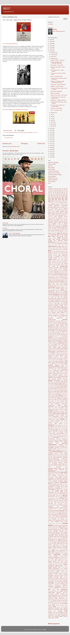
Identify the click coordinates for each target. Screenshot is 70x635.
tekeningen (50, 546)
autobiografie (58, 226)
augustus (53, 112)
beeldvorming (54, 233)
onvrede (58, 448)
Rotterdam (54, 499)
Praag (56, 476)
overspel (65, 460)
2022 (51, 47)
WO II (65, 603)
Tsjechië (51, 558)
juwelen (49, 369)
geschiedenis (64, 323)
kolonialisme (65, 379)
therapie (49, 550)
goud (53, 329)
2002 (59, 195)
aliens (59, 213)
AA (66, 202)
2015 (51, 135)
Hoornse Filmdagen (52, 345)
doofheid (62, 288)
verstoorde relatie (58, 576)
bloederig (65, 243)
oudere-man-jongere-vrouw (53, 458)
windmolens (59, 602)
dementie (62, 280)
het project (52, 339)
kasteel (57, 372)
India (66, 354)
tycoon (58, 561)
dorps (54, 290)
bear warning (57, 231)
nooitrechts (50, 430)
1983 (55, 192)
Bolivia (66, 246)
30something (60, 201)
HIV (57, 341)
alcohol (49, 213)
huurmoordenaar (59, 348)
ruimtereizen (50, 500)
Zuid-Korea (65, 613)
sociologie (53, 526)
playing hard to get (60, 471)
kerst (66, 373)
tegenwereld (62, 544)
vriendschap (50, 586)
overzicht (55, 461)
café (61, 256)
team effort (65, 543)
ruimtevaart (56, 500)
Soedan (56, 526)
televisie (58, 546)
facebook (65, 305)
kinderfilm (65, 374)
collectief (65, 263)
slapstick (62, 519)
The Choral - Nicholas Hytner (10, 150)
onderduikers (58, 438)
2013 (51, 139)
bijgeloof (65, 240)
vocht (56, 582)
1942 (52, 188)
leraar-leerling (60, 387)
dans (59, 273)
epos (59, 301)
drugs (66, 292)
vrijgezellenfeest (58, 586)
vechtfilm (50, 568)
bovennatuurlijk (64, 247)
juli (51, 114)
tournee (62, 553)
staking (49, 533)
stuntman (55, 540)
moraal (65, 416)
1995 (62, 194)
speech (60, 529)
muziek (25, 132)
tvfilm (56, 560)
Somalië (49, 528)
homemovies (50, 343)
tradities (65, 553)
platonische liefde (63, 469)
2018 (51, 130)
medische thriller (51, 402)
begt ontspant (59, 236)
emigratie (58, 300)
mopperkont (61, 416)
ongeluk (65, 441)
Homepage (24, 143)
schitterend (50, 509)
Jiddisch (62, 365)
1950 (58, 188)
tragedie (49, 554)
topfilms (53, 553)
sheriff (66, 517)
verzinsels (53, 578)
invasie (57, 359)
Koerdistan (59, 379)
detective (50, 282)
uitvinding (57, 562)
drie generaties (63, 291)
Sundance (60, 540)
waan (58, 589)
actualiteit (63, 207)
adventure (60, 208)
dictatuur (62, 282)
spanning (50, 529)
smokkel (62, 521)
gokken (57, 327)
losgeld (49, 394)
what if (49, 599)
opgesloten (56, 453)
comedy (54, 264)
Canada (55, 257)
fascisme (50, 308)
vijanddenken (60, 579)
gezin (66, 325)
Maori (58, 399)
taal (52, 543)
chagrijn (62, 259)
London (57, 392)
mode (54, 412)
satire (53, 505)
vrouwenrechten (63, 587)
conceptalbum (50, 269)
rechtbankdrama (58, 488)
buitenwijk (50, 255)
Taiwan (55, 543)
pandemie (65, 462)
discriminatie (50, 285)
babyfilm (62, 227)
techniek (49, 544)
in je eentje (57, 354)
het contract (54, 337)
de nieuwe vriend (63, 277)
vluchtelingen (51, 582)
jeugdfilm (65, 363)
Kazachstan (65, 372)
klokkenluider (59, 377)
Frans (62, 315)
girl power (54, 326)
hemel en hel (58, 336)
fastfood (56, 308)
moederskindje (51, 415)
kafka (59, 369)
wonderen (57, 605)
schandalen (50, 506)
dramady (65, 290)
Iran (61, 359)
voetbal (58, 582)
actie (54, 207)
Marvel (49, 401)
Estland (55, 302)
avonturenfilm (64, 226)
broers (49, 252)
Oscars (54, 455)
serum (49, 517)
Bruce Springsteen (54, 252)
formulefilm (50, 315)
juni (52, 116)
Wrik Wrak (5, 228)
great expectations (64, 329)
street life (53, 539)
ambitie (55, 216)
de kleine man (63, 276)
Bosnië (57, 247)
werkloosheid (50, 598)
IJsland (62, 351)
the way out (62, 548)
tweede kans (61, 560)
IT (64, 361)
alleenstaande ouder (51, 215)
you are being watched (62, 606)
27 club (55, 201)
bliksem (53, 243)
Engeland (52, 301)
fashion (53, 308)
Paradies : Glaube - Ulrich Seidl (57, 60)
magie (55, 396)
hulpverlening (64, 347)
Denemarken (57, 281)
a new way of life (62, 202)
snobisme (53, 523)
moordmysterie (55, 416)
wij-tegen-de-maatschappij (62, 600)
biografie (50, 242)
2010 (51, 145)
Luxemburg (53, 395)
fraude (66, 315)
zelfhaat (49, 609)
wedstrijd (57, 593)
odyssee (51, 434)
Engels (56, 301)
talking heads (59, 543)
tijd (67, 550)
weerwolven (59, 595)
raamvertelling (52, 485)
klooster (63, 377)
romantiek (61, 498)
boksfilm (63, 246)
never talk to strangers (57, 426)
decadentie (54, 280)
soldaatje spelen (61, 526)
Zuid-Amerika (60, 613)
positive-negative (61, 475)
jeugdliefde (50, 365)
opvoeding (50, 454)
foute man (59, 315)
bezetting (50, 240)
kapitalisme (50, 372)
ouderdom (65, 457)
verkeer (61, 572)
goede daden (52, 327)
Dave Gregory (24, 109)
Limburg (61, 391)
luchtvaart (63, 394)
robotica (49, 496)
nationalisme (50, 423)
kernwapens (63, 373)
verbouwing (53, 570)
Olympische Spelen (55, 436)
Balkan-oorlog (64, 229)
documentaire (14, 132)
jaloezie (49, 362)
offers (49, 436)
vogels (62, 582)
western (56, 598)
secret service (55, 513)
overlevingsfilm (56, 460)
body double (64, 244)
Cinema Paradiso (52, 164)
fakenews (50, 307)
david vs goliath (51, 274)
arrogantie (59, 223)
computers (65, 267)
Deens (57, 280)
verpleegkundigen (56, 575)
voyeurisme (50, 585)
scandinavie (61, 505)
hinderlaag (53, 340)
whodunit (55, 600)
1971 (51, 191)
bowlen (49, 249)
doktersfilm (58, 287)
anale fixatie (65, 218)
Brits (10, 132)
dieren (49, 284)
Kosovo (54, 381)
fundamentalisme (61, 316)
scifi (59, 512)
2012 (51, 141)
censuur (58, 259)
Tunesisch (56, 558)
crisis (60, 271)
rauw (55, 486)
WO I (63, 603)
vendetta (61, 568)
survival (59, 542)
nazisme (60, 423)
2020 (51, 51)
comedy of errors (60, 264)
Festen (56, 309)
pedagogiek (60, 465)
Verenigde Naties (64, 570)
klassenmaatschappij (62, 376)
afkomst (54, 209)
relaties (57, 491)
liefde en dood (51, 391)
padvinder (65, 461)
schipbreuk (65, 507)
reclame (58, 489)
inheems (65, 355)
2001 (57, 195)
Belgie (59, 237)
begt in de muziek (62, 234)
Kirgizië (54, 376)
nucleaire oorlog (63, 432)
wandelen (61, 591)
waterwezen (58, 592)
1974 (58, 191)
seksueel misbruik (61, 514)
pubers (61, 483)
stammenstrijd (57, 533)
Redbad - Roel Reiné (55, 93)
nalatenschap (56, 422)
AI (63, 212)
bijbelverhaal (60, 240)
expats (62, 304)
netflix (51, 426)
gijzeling (50, 326)
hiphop (56, 340)
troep (59, 557)
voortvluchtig (62, 583)
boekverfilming (52, 246)
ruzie (55, 502)
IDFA (56, 351)
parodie (66, 464)
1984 (58, 192)
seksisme (50, 514)
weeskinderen (64, 595)
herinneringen (64, 336)
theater (66, 548)
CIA (57, 262)
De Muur (57, 277)
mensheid (59, 405)
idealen (49, 351)
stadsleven (65, 532)
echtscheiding (56, 295)
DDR (56, 274)
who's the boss (62, 599)
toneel (49, 553)
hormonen (58, 345)
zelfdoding (65, 608)
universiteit (50, 564)
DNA (66, 285)
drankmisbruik (51, 291)
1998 (49, 195)
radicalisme (62, 485)
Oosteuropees (63, 450)
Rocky (59, 496)
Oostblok (54, 450)
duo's (62, 294)
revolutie (61, 492)
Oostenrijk (58, 450)
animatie (58, 219)
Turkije (59, 558)
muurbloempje (57, 419)
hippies (59, 340)
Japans (65, 362)
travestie (49, 557)
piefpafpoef (50, 469)
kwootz (63, 384)
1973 (55, 191)
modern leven (64, 412)
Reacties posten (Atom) (14, 146)
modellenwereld (59, 412)
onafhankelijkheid (56, 437)
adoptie (56, 208)
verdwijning (58, 570)
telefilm (54, 546)
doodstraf (52, 288)
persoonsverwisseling (53, 468)
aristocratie (65, 222)
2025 (51, 41)
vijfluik (64, 579)
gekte (59, 321)
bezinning (54, 240)
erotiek (65, 301)
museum (65, 418)
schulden (53, 512)
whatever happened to (55, 599)
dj (64, 285)
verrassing (65, 575)
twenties (54, 561)
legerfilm (65, 386)
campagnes (65, 256)
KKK (57, 376)
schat (58, 506)
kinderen (61, 374)
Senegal (49, 516)
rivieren (60, 495)
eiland (52, 300)
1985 (60, 192)
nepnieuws (65, 425)
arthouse (50, 225)
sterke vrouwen (53, 536)
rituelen (53, 495)
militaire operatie (51, 409)
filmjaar (49, 312)
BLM (56, 243)
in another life (62, 352)
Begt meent (51, 236)
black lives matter (59, 242)
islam (53, 361)
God (49, 327)
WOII (53, 605)
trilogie (56, 557)
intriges (61, 358)
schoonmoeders (51, 510)
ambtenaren (60, 216)
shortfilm (49, 519)
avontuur (50, 227)
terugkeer (50, 547)
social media (64, 525)
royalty (66, 499)
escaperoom (50, 302)
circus (60, 262)
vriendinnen (64, 585)
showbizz (54, 519)
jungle (59, 367)
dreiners (57, 291)
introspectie (65, 358)
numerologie (50, 433)
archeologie (50, 222)
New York (50, 427)
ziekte (65, 611)
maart (52, 122)
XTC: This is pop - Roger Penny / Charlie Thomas (58, 106)
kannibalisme (56, 370)
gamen (66, 316)
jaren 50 (49, 363)
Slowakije (65, 520)
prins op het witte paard (62, 479)
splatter (66, 531)
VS (49, 589)
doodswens (57, 288)
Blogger (44, 629)
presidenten (59, 478)
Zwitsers (57, 617)
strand (49, 539)
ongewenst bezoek (53, 443)
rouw (57, 499)
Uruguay (53, 564)
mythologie (57, 420)
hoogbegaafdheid (64, 344)
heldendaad (65, 334)
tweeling (66, 560)
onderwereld (50, 440)
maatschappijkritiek (59, 395)
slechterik (53, 520)
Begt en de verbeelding (53, 162)
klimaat (54, 377)
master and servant (55, 401)
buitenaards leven (56, 253)
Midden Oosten (58, 406)
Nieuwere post (7, 143)
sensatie (53, 516)
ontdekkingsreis (51, 446)
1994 (60, 194)
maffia (52, 396)
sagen (55, 503)
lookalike (61, 392)
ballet (49, 230)
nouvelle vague (51, 432)
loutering (52, 394)
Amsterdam (60, 218)
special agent (56, 529)
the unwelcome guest (55, 548)
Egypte (63, 298)
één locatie (50, 297)
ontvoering (56, 447)
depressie (62, 281)
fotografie (55, 315)
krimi (66, 383)
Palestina (60, 462)
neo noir (62, 425)
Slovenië (62, 520)
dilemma (53, 284)
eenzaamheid (50, 298)
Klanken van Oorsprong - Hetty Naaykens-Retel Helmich (57, 82)
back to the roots (58, 229)
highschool (61, 339)
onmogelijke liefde (63, 444)
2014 (51, 137)
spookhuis (50, 532)
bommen (53, 247)
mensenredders (51, 405)
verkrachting (50, 574)
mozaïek (62, 418)
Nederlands (51, 425)
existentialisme (57, 304)
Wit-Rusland (59, 603)
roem (61, 496)
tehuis (66, 544)
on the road (63, 436)
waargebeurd (64, 589)
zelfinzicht (57, 609)
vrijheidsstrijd (57, 587)
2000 (54, 195)
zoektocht (61, 612)
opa (63, 451)
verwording (65, 576)
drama (62, 290)
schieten (57, 507)
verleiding (56, 574)
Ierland (58, 351)
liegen (55, 391)
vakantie (50, 567)
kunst (56, 384)
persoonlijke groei (61, 466)
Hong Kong (50, 344)
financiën (63, 312)
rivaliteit (57, 495)
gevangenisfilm (51, 325)
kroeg (49, 384)
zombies (65, 612)
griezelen (56, 330)
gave (66, 318)
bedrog (49, 233)
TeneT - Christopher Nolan (56, 110)
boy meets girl (54, 249)
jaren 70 (57, 363)
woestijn (49, 605)
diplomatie (65, 284)
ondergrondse (64, 438)
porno (49, 475)
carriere (50, 259)
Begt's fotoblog (51, 167)
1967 (64, 189)
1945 (54, 188)
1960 (51, 189)
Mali (52, 398)
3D (63, 201)
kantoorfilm (62, 370)
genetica (65, 322)
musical (49, 419)
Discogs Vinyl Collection (53, 171)
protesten (65, 481)
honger (59, 344)
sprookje (57, 532)
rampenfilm (50, 486)
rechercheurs (51, 488)
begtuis (66, 236)
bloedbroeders (60, 243)
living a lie (54, 392)
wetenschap (61, 598)
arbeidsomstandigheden (63, 220)
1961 (53, 189)
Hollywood (60, 341)
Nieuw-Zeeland (51, 429)
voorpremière (51, 583)
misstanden (50, 412)
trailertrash (65, 554)
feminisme (52, 309)
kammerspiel (50, 370)
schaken (65, 505)
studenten (51, 540)
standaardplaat (51, 535)
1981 (51, 192)
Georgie (59, 323)
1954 (64, 188)
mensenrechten (64, 403)
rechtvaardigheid (51, 489)
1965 (62, 189)
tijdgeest (49, 551)
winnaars (65, 602)
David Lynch (65, 273)
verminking (65, 574)
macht (49, 396)
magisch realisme (60, 396)
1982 (53, 192)
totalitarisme (57, 553)
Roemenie (65, 496)
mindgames (61, 409)
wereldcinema (55, 596)
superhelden (65, 540)
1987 (64, 192)
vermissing (50, 575)
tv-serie (52, 560)
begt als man (61, 233)
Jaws (60, 363)
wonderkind (62, 605)
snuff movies (57, 523)
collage (62, 263)
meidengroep (57, 402)
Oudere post (41, 143)
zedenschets (56, 608)
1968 (66, 189)
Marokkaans (65, 399)
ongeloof (61, 441)
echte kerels (50, 295)
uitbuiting (65, 561)
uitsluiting (50, 562)
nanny (61, 422)
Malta (55, 398)
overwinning (50, 461)
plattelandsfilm (52, 471)
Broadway (53, 251)
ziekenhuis (60, 611)
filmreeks (54, 312)
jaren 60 (53, 363)
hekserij (60, 334)
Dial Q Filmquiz (51, 169)
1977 (64, 191)
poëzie (49, 472)
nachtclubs (65, 420)
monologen (57, 415)
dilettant (57, 284)
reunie (55, 492)
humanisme (50, 348)
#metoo (49, 188)
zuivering (55, 615)
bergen (49, 239)
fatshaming (60, 308)
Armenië (49, 223)
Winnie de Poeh (51, 603)
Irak (59, 359)
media (66, 401)
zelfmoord (65, 609)
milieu (66, 407)
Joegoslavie (58, 366)
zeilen (61, 608)
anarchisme (50, 219)
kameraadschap (64, 369)
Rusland (61, 500)
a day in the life (56, 202)
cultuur (49, 273)
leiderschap (50, 387)
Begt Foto (50, 165)
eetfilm (55, 298)
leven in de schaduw (54, 390)
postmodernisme (51, 476)
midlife (49, 407)
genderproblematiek (56, 322)
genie (49, 323)
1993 (57, 194)
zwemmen (65, 616)
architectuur (55, 222)
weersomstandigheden (52, 595)
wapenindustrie (51, 592)
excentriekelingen (51, 304)
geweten (62, 325)
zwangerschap (64, 615)
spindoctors (50, 531)
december (53, 52)
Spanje (65, 528)
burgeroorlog (64, 255)
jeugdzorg (57, 365)
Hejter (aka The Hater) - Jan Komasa (59, 95)
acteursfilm (50, 207)
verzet (49, 578)
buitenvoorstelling (64, 253)
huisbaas (50, 347)
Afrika (62, 209)
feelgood (65, 308)
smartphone (57, 521)
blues (60, 244)
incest (64, 354)
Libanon (65, 390)
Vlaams (60, 581)
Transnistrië (61, 556)
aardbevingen (57, 204)
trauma (65, 556)
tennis (61, 546)
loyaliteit (59, 394)
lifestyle (58, 391)
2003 (61, 195)
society (49, 526)
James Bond (58, 362)
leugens (55, 388)
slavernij (49, 520)
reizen (53, 491)
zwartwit (56, 616)
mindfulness (57, 409)
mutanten (53, 419)
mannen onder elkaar (52, 399)
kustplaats (60, 384)
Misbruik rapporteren (54, 623)
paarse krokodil (60, 461)
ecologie (61, 295)
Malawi (49, 398)
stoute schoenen (58, 537)
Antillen (62, 219)
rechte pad (65, 488)
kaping (66, 370)
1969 (49, 191)
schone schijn (57, 509)
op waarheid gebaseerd (56, 451)
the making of (59, 547)
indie (53, 355)
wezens (66, 598)
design (66, 281)
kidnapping (54, 374)
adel (52, 208)
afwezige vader (63, 211)
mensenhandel (57, 403)
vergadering (58, 571)
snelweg (49, 523)
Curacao (52, 273)
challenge (65, 259)
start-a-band (61, 535)
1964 (60, 189)
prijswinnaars (50, 479)
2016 (51, 134)
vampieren (55, 567)
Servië (52, 517)
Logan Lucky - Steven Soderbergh (58, 84)
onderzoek (65, 440)
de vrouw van (60, 278)
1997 (66, 194)
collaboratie (58, 263)
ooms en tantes (64, 448)
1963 (58, 189)
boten (60, 247)
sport (54, 532)
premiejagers (50, 478)
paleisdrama (54, 462)
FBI (62, 308)
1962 (55, 189)
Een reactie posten (8, 137)
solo (66, 526)
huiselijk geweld (57, 347)
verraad (61, 575)
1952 (62, 188)
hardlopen (63, 333)
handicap (58, 333)
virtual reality (50, 581)
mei (52, 118)
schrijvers (62, 510)
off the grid (65, 434)
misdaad (50, 411)
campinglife (50, 257)
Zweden (61, 616)
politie (61, 472)
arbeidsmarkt (56, 220)
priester (66, 478)
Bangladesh (53, 230)
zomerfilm (50, 613)
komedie (50, 380)
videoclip (65, 578)
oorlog (49, 450)
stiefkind (58, 536)
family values (60, 307)
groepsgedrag (61, 330)
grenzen (49, 330)
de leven (54, 277)
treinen (53, 557)
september (53, 58)
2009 (51, 147)
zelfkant (61, 609)
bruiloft (66, 252)
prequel (55, 478)
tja (58, 551)
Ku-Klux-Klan (52, 384)
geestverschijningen (52, 319)
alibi (56, 213)
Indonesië (57, 355)
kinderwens (50, 376)
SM (48, 521)
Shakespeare (62, 517)
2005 (51, 155)
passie (52, 465)
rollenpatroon (52, 498)
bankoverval (58, 230)
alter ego (57, 215)
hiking (49, 340)
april (52, 120)
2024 (51, 43)
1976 (62, 191)
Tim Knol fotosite (51, 181)
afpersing (59, 209)
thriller (53, 550)
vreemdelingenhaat (57, 585)
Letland (51, 388)
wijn (49, 602)
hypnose (49, 350)
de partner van (54, 278)
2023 (51, 45)
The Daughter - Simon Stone (57, 65)
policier (58, 472)
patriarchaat (55, 465)
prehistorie (65, 476)
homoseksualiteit (60, 343)
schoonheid (65, 509)
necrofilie (65, 423)
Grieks (53, 330)
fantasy (66, 307)
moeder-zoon (64, 413)
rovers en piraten (61, 499)
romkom (50, 499)
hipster (62, 340)
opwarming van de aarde (58, 454)
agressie (61, 212)
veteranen (57, 578)
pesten (59, 468)
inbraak (60, 354)
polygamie (54, 474)
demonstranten (51, 281)
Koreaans (65, 380)
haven (66, 333)
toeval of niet (65, 551)
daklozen (56, 273)
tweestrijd (50, 561)
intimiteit (58, 358)
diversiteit (62, 285)
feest (49, 309)
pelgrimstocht (65, 465)
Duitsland (55, 294)
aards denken (62, 204)
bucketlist (50, 253)
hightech (65, 339)
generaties (62, 322)
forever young (64, 313)
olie (51, 436)
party (49, 465)
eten (59, 302)
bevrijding (58, 239)
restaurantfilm (51, 492)
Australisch (65, 225)
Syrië (66, 542)
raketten (66, 485)
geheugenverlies (51, 321)
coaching (63, 262)
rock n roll (35, 132)
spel (66, 529)
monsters (62, 415)
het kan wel (59, 337)
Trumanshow (62, 557)
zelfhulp (53, 609)
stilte (53, 537)
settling (55, 517)
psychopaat (54, 483)
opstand (65, 453)
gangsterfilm (50, 318)
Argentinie (60, 222)
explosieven (56, 305)
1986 (62, 192)
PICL (66, 468)
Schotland (57, 510)
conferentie (60, 269)
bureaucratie (55, 255)
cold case (54, 263)
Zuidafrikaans (50, 615)
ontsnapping (51, 447)
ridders (60, 493)
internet (65, 356)
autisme (49, 226)
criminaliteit (56, 271)
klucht (66, 377)
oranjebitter (65, 454)
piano (63, 468)
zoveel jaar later (54, 613)
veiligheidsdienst (56, 568)
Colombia (50, 264)
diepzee (65, 282)
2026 (51, 39)
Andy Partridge (8, 109)
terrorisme (65, 546)
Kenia (60, 373)
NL (59, 429)
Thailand (54, 547)
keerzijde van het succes (53, 373)
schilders (61, 507)
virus (55, 581)
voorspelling (57, 583)
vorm (66, 583)
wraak (54, 606)
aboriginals (50, 205)
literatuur (65, 391)
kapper (54, 372)
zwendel (49, 617)
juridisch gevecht (63, 367)
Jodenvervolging (51, 366)
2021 (51, 49)
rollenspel (57, 498)
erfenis (62, 301)
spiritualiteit (61, 531)
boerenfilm (58, 246)
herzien (50, 337)
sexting (58, 517)
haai (60, 332)
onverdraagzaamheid (63, 447)
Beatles (61, 231)
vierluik (49, 579)
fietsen (66, 309)
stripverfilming (60, 539)
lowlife (56, 394)
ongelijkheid (57, 441)
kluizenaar (54, 379)
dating (61, 273)
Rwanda (58, 502)
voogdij (66, 582)
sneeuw (65, 521)
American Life (54, 218)
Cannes (65, 257)
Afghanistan (50, 209)
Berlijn (54, 239)
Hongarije (55, 344)
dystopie (65, 294)
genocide (52, 323)
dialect (54, 282)
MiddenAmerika (64, 406)
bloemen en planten (52, 244)
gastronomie (59, 318)
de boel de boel (51, 276)
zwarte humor (51, 616)
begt (56, 29)
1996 (64, 194)
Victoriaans (62, 578)
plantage (56, 469)
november (53, 54)
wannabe (65, 591)
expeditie (65, 304)
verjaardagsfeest (56, 572)
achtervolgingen (64, 205)
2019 (51, 128)
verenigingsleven (51, 571)
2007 (51, 151)
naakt (62, 420)
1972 (53, 191)
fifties (49, 311)
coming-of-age (63, 266)
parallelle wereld (57, 464)
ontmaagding (61, 446)
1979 (49, 192)
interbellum (56, 356)
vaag (63, 564)
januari (52, 125)
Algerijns (53, 213)
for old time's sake (56, 313)
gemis (49, 322)
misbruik (65, 409)
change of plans (51, 260)
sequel (57, 516)
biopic (54, 242)
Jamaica (53, 362)
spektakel (63, 529)
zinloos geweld (56, 612)
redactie (65, 489)
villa (66, 579)
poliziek (49, 474)
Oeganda (54, 434)
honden (66, 343)
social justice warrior (57, 525)
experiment (50, 305)
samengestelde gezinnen (62, 503)
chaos (61, 260)
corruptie (55, 270)
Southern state (57, 528)
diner (61, 284)
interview (54, 358)
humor (53, 348)
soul (52, 528)
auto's (53, 226)
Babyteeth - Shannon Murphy (57, 86)
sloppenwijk (58, 520)
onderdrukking (51, 438)
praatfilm (60, 476)
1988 (66, 192)
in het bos (52, 354)
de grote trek (57, 276)
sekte (66, 514)
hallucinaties (50, 333)
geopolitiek (56, 323)
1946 (56, 188)
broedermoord (58, 251)
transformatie (50, 556)
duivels (59, 294)
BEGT (6, 8)
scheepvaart (65, 506)
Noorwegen (55, 430)
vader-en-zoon (58, 565)
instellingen (50, 356)
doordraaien (50, 290)
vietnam (52, 579)
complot (60, 267)
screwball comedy (63, 512)
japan (62, 362)
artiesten (54, 225)
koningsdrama (57, 380)
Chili (52, 262)
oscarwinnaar (59, 455)
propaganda (54, 481)
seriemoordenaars (63, 516)
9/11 (65, 201)
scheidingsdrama (52, 507)
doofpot (66, 288)
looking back (65, 392)
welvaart (49, 596)
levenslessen (61, 390)
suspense (63, 542)
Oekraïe (58, 434)
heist (58, 334)
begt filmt (53, 234)
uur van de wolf (59, 564)
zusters (59, 615)
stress (56, 539)
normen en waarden (63, 430)
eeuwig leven (59, 298)
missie (66, 411)
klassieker (50, 377)
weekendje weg (63, 593)
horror (62, 345)
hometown (55, 343)
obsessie (54, 433)
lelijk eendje (54, 387)
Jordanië (65, 366)
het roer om (56, 339)
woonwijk (50, 606)
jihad (66, 365)
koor (62, 380)
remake (65, 491)
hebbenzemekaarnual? (52, 334)
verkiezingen (65, 572)
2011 (51, 143)
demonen (65, 280)
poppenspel (65, 474)
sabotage (62, 502)
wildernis (51, 602)
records (62, 489)
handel (54, 333)
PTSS (58, 483)
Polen (55, 472)
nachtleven (50, 422)
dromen (62, 292)
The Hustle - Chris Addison (56, 108)
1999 (52, 195)
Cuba (63, 271)
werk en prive (64, 596)
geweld (57, 325)
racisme (57, 485)
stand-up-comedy (64, 533)
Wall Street (57, 591)
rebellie (66, 486)
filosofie (58, 312)
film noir (56, 311)
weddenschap (65, 592)
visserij (57, 581)
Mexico (65, 405)
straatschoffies (64, 537)
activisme (58, 207)
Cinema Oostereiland (52, 179)
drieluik (59, 292)
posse (66, 475)
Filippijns (52, 311)
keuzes (49, 374)
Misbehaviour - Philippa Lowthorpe (58, 100)
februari (52, 124)
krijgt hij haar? (62, 383)
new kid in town (64, 426)
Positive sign (5, 222)
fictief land (60, 309)
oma (60, 436)
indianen (49, 355)
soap (61, 523)
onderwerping (55, 440)
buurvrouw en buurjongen (54, 256)
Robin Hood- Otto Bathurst (56, 91)
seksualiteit (54, 514)
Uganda (62, 561)
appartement (50, 220)
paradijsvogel (50, 464)
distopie (58, 285)
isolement (57, 361)
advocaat (65, 208)
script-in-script (50, 513)
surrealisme (54, 542)
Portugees (54, 475)
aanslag (52, 204)
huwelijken (65, 348)
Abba (66, 204)
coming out (55, 266)
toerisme (60, 551)
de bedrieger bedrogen (62, 274)
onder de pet (64, 437)
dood (49, 288)
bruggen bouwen (61, 252)
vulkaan (53, 589)
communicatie (51, 267)
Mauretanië (62, 401)
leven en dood (60, 388)
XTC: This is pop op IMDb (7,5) (10, 43)
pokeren (52, 472)
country (62, 270)
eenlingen (65, 297)
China (55, 262)
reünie (58, 492)
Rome (66, 498)
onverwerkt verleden (52, 448)
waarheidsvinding (51, 591)
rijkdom (64, 493)
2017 (7, 132)
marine (61, 399)
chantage (58, 260)
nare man (65, 422)
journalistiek (50, 367)
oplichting (61, 453)
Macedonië (65, 395)
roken (49, 498)
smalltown (52, 521)
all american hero (63, 213)
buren (59, 255)
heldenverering (51, 336)
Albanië (66, 212)
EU (61, 302)
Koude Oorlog (51, 383)
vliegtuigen (65, 581)
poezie (66, 471)
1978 (66, 191)
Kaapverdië (54, 369)
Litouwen (50, 392)
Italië (66, 361)
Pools (61, 474)
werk (59, 596)
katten (61, 372)
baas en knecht (57, 227)
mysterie (52, 420)
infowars (61, 355)
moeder (49, 413)
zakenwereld (51, 608)
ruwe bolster (50, 502)
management (59, 398)
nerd (49, 426)
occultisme (58, 433)
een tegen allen (58, 297)
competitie (56, 267)
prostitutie (60, 481)
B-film (53, 227)
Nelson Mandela (57, 425)
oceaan (62, 433)
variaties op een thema (62, 567)
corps (52, 270)
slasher (66, 519)
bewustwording (64, 239)
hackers (63, 332)
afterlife (49, 211)
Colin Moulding (16, 109)
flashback (49, 313)
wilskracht (55, 602)
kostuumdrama (64, 381)
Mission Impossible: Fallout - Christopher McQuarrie (57, 62)
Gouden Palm (57, 329)
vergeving (50, 572)
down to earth (57, 290)
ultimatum (61, 562)
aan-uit (49, 204)
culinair (66, 271)
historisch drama (52, 341)
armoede (54, 223)
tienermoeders (63, 550)
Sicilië (58, 519)
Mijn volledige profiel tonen (59, 31)
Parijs (63, 464)
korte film (50, 381)
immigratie (52, 352)
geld (62, 321)
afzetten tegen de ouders (53, 212)
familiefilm (54, 307)
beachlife (52, 231)
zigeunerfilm (50, 612)
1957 (66, 188)
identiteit (53, 351)
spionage (56, 531)
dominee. (62, 287)
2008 (51, 149)
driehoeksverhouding (52, 292)
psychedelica (50, 482)
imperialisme (57, 352)
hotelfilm (65, 345)
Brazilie (65, 249)
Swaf (49, 183)
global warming (59, 326)
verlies (60, 574)
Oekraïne (61, 434)
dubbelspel (50, 294)
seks (60, 513)
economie (65, 295)
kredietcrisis (56, 383)
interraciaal (50, 358)
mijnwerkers (61, 407)
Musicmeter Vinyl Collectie (54, 172)
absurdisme (56, 205)
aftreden (53, 211)
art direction (64, 223)
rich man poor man (55, 493)
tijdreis (53, 551)
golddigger (61, 327)
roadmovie (64, 495)
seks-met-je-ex (64, 513)
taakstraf (49, 543)
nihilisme (56, 429)
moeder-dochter (56, 413)
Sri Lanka (61, 532)
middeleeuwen (51, 406)
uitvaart (53, 562)
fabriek (61, 305)
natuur (55, 423)
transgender (56, 556)
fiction (63, 309)
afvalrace (57, 211)
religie (61, 491)
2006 (51, 153)
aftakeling (65, 209)
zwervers (53, 617)
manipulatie (65, 398)
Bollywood (50, 247)
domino (66, 287)
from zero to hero (52, 316)
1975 (60, 191)
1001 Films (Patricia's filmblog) (54, 174)
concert (55, 269)
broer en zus (64, 251)
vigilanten (56, 579)
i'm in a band (20, 132)
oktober (52, 56)
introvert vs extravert (52, 359)
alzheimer (61, 215)
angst (54, 219)
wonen (66, 605)
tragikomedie (57, 554)
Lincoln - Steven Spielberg (14, 233)
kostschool (58, 381)
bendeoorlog (64, 237)
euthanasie (65, 302)
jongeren (62, 366)
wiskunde (55, 603)
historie (66, 340)
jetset (62, 363)
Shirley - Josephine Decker (56, 76)
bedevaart (65, 231)
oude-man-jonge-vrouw (57, 457)
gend (52, 322)
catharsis (55, 259)
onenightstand (51, 441)
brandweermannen (60, 249)
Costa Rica (59, 270)
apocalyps (65, 219)
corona (49, 270)
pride (63, 478)
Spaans (62, 528)
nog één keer (64, 429)
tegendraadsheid (56, 544)
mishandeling (56, 411)
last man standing (59, 386)
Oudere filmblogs (52, 176)
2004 (51, 157)
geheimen (64, 319)
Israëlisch (61, 361)
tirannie (56, 551)
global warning (64, 326)
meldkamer (62, 402)
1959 (49, 189)
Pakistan (49, 462)
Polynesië (58, 474)
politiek (65, 472)
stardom (56, 535)
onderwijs (60, 440)
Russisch (65, 500)
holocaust (65, 341)
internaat (61, 356)
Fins (66, 312)
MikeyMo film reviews (52, 178)
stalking (52, 533)
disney (55, 285)
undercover (65, 562)
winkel (63, 602)
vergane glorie (64, 571)
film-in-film (61, 311)
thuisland (57, 550)
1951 (60, 188)
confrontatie (65, 269)
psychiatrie (30, 132)
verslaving (50, 576)
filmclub (65, 311)
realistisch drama (60, 486)
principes (55, 479)
